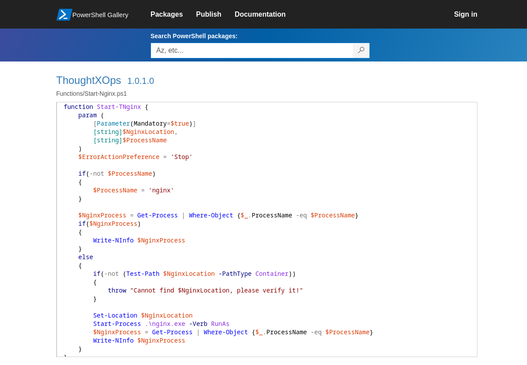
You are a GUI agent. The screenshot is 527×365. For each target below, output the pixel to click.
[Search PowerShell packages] (361, 50)
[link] (173, 14)
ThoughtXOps (88, 80)
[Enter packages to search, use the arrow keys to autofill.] (252, 50)
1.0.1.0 (140, 81)
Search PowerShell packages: (194, 36)
